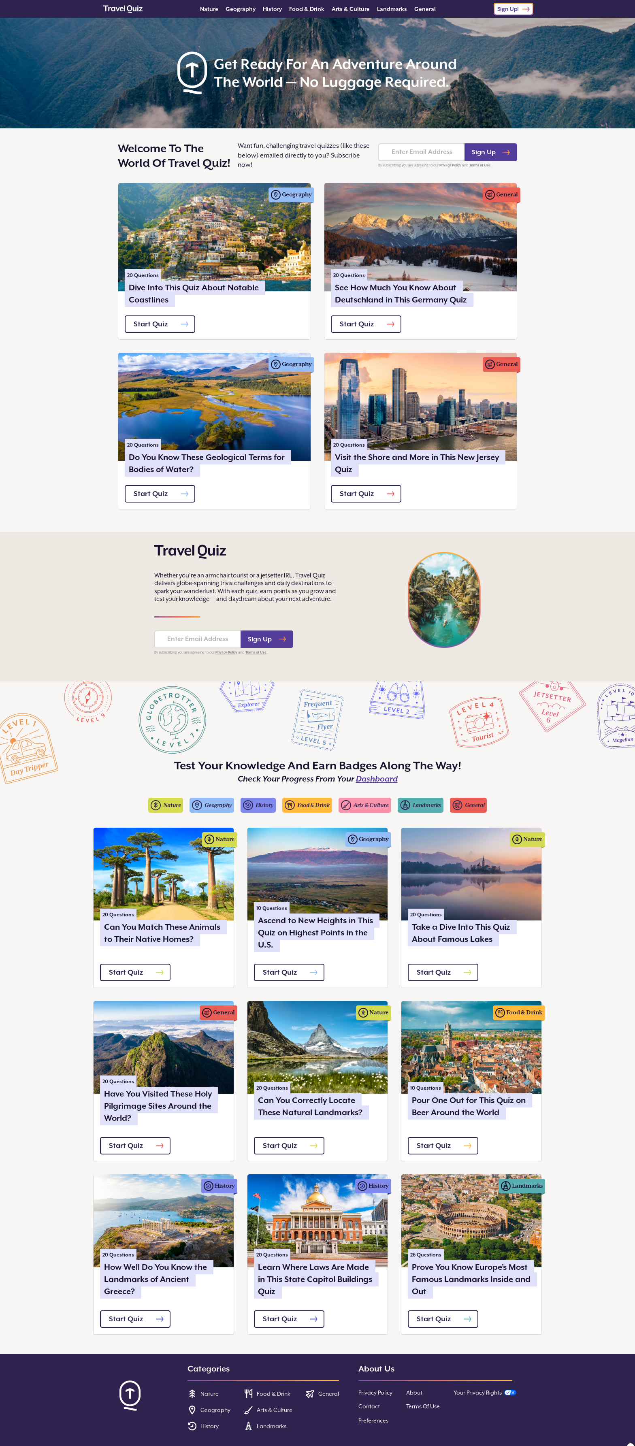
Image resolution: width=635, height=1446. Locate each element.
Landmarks (392, 9)
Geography (241, 9)
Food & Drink (306, 9)
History (272, 9)
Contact (369, 1406)
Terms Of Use (423, 1406)
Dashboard (377, 779)
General (425, 9)
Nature (209, 9)
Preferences (373, 1420)
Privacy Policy (450, 165)
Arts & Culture (351, 9)
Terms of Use (479, 165)
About (414, 1392)
